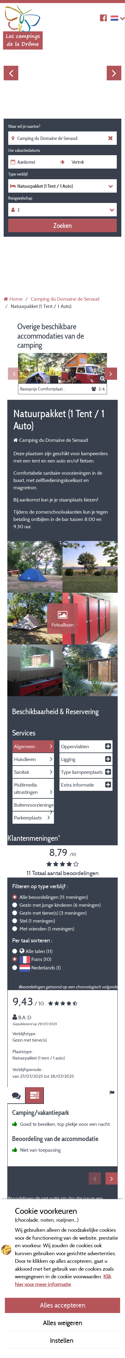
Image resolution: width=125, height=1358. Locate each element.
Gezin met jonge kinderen (60, 905)
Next (114, 73)
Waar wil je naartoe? (24, 126)
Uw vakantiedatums (24, 150)
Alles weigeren (62, 1323)
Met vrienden (47, 929)
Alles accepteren (62, 1305)
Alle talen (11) (39, 951)
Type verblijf (18, 174)
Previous (11, 73)
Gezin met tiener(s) (53, 913)
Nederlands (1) (46, 968)
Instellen (62, 1340)
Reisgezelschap (20, 198)
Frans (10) (41, 959)
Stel (37, 921)
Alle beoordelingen (54, 897)
